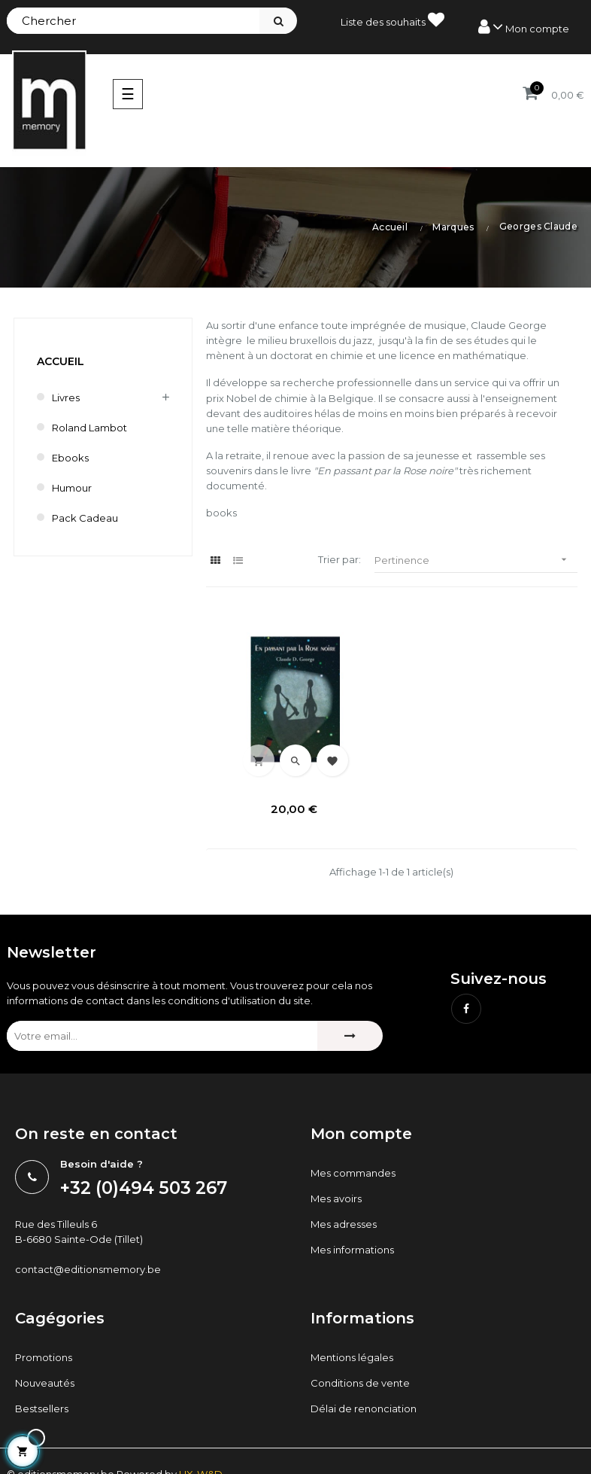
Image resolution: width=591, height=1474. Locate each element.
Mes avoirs (336, 1198)
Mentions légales (352, 1357)
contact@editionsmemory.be (88, 1269)
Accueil (60, 361)
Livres (66, 397)
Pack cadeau (85, 518)
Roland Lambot (89, 428)
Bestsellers (41, 1408)
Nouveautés (44, 1383)
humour (72, 488)
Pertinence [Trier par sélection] (475, 560)
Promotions (43, 1357)
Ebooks (70, 458)
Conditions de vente (360, 1383)
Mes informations (352, 1249)
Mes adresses (344, 1223)
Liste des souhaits (392, 19)
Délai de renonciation (364, 1408)
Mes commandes (353, 1172)
